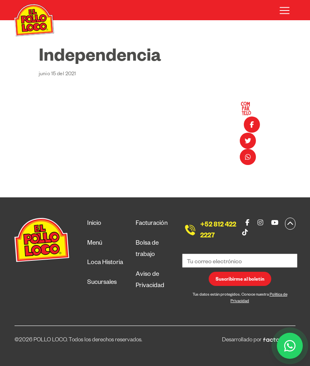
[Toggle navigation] (284, 10)
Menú (94, 243)
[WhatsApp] (290, 346)
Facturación (152, 223)
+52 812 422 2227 (218, 231)
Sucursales (102, 282)
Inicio (94, 223)
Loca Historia (105, 263)
